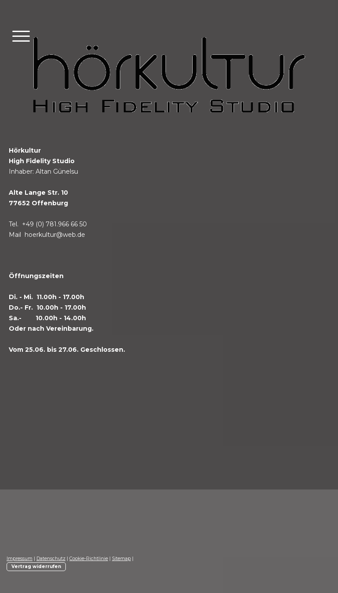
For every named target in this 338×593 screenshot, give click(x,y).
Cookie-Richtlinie (88, 558)
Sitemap (121, 558)
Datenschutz (50, 558)
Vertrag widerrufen (36, 566)
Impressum (19, 558)
